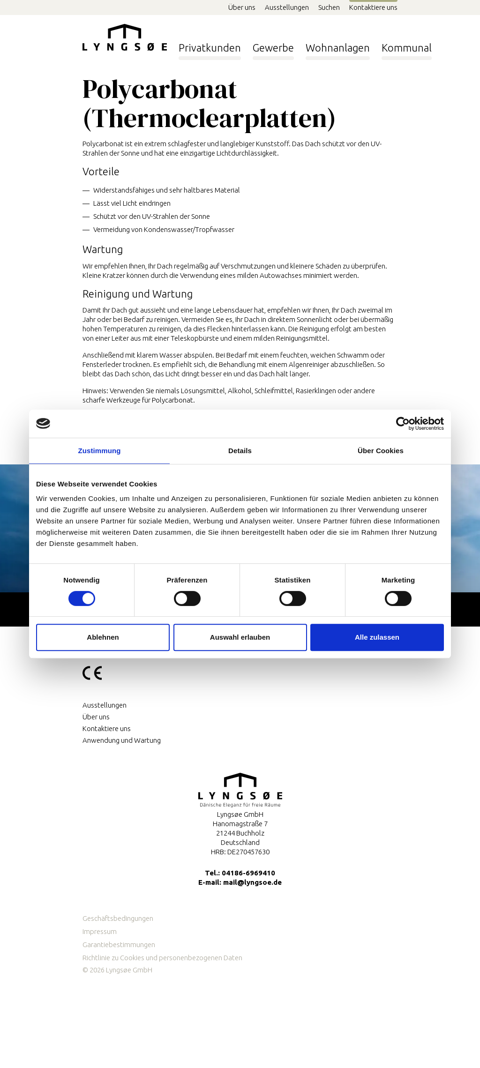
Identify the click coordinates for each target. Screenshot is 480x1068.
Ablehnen (103, 637)
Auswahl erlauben (240, 637)
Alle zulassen (377, 637)
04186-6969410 (248, 873)
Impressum (99, 931)
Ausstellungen (287, 7)
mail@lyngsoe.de (252, 882)
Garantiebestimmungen (118, 945)
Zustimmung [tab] (99, 451)
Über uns (241, 7)
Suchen (329, 7)
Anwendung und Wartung (121, 740)
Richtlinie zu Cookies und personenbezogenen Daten (162, 958)
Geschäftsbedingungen (117, 918)
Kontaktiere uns (373, 7)
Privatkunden (210, 44)
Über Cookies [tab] (381, 451)
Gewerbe (273, 44)
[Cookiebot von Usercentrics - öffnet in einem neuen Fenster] (403, 424)
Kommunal (407, 44)
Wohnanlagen (338, 44)
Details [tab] (240, 451)
